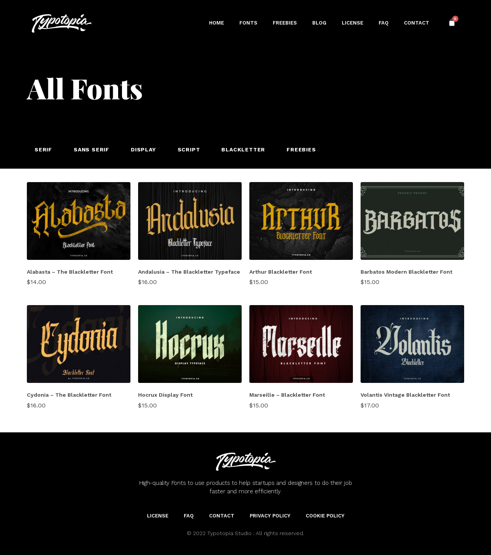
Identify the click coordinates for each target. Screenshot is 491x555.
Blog (319, 23)
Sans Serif (91, 149)
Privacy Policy (270, 516)
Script (189, 149)
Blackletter (243, 149)
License (352, 23)
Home (216, 23)
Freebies (285, 23)
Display (143, 149)
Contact (416, 23)
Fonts (248, 23)
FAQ (384, 23)
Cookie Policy (325, 516)
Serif (43, 149)
